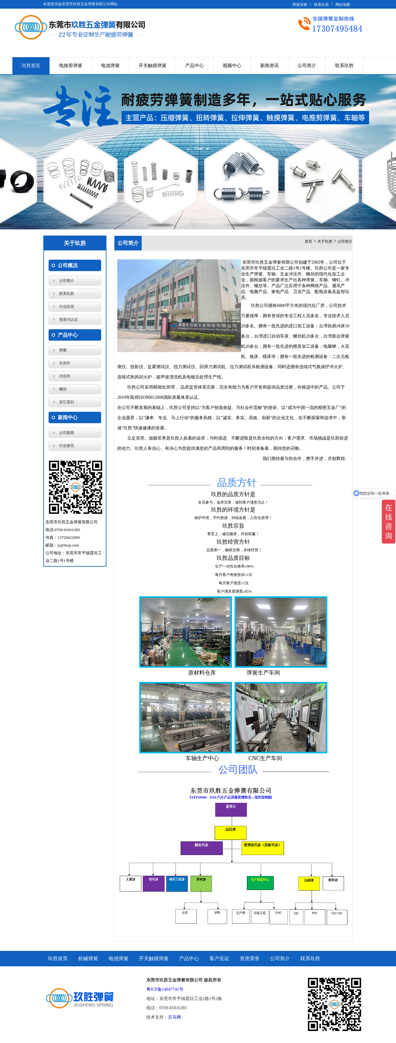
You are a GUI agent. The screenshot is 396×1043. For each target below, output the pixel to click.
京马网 (174, 1017)
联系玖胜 (321, 4)
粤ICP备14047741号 (164, 989)
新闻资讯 (269, 65)
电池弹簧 (110, 65)
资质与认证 (68, 319)
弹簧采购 (299, 4)
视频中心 (232, 65)
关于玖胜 (324, 241)
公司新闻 (66, 433)
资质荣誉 (250, 958)
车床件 (64, 363)
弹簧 (63, 350)
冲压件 (64, 376)
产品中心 (194, 65)
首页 (308, 241)
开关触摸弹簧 (152, 65)
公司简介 (307, 65)
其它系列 (66, 402)
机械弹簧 (88, 958)
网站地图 (342, 4)
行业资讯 (66, 446)
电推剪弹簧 (70, 65)
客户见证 (219, 958)
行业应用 (66, 306)
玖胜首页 (31, 65)
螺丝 (63, 389)
